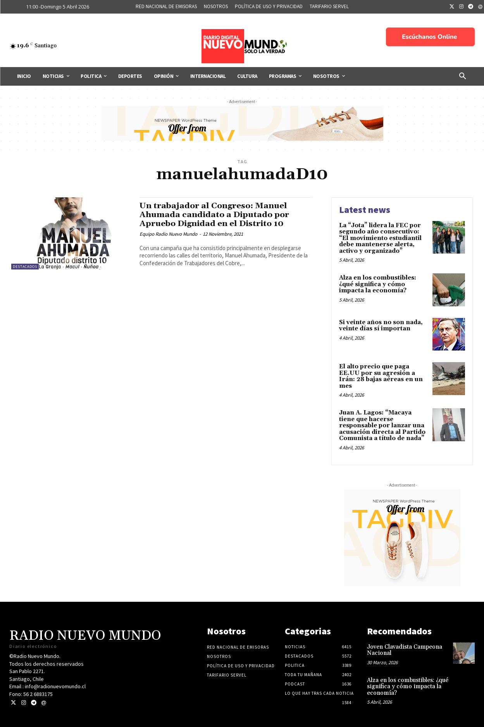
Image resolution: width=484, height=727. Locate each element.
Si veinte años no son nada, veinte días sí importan (381, 326)
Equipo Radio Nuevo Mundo (168, 234)
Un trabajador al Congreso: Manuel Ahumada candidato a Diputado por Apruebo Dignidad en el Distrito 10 (215, 215)
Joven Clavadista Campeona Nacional (404, 650)
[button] (462, 76)
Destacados (25, 266)
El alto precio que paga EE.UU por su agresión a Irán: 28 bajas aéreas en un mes (381, 376)
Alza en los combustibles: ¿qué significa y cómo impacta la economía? (377, 284)
